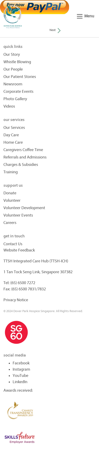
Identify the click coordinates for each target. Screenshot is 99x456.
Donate (9, 193)
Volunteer (11, 200)
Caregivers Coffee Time (23, 149)
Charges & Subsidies (20, 164)
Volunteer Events (18, 215)
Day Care (11, 135)
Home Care (13, 142)
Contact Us (12, 244)
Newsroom (12, 84)
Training (10, 172)
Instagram (21, 369)
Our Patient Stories (19, 76)
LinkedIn (20, 381)
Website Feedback (19, 250)
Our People (13, 69)
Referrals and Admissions (25, 157)
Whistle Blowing (17, 61)
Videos (9, 106)
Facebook (21, 363)
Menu (85, 16)
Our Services (14, 127)
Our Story (11, 54)
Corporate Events (18, 91)
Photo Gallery (15, 98)
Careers (9, 222)
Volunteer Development (24, 207)
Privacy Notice (15, 300)
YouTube (20, 375)
